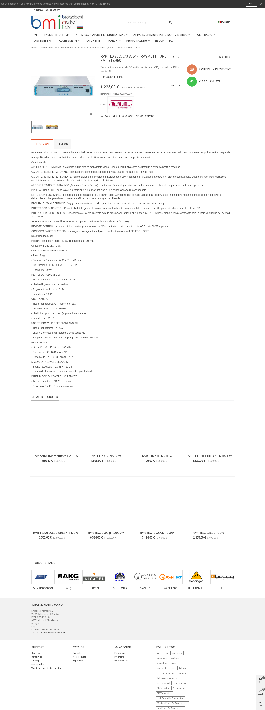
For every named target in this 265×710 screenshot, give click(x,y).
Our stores (36, 653)
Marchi (113, 40)
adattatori (175, 658)
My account (120, 653)
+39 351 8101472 (209, 81)
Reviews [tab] (63, 144)
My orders (119, 657)
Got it (251, 3)
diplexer (182, 668)
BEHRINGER (196, 588)
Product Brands (43, 562)
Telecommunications (167, 678)
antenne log (180, 683)
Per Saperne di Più (111, 76)
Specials (77, 653)
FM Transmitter (164, 693)
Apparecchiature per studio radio (100, 34)
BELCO (222, 588)
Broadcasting (179, 688)
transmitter (177, 653)
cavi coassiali (163, 683)
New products (79, 657)
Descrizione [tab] (42, 144)
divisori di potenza (166, 668)
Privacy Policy (38, 664)
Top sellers (78, 661)
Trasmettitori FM (55, 34)
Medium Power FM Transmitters (172, 703)
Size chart (175, 85)
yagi (159, 653)
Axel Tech (171, 588)
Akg (68, 588)
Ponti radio (203, 34)
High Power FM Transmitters (170, 698)
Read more (104, 3)
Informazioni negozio (47, 605)
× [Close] (261, 3)
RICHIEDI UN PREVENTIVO (215, 69)
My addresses (121, 661)
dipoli (173, 663)
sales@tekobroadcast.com (52, 633)
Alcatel (94, 588)
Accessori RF (68, 40)
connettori (162, 663)
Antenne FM (42, 40)
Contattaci (165, 40)
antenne (183, 673)
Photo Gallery (136, 40)
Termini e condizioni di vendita (46, 668)
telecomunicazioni (166, 673)
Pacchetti (93, 40)
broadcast (162, 658)
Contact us (36, 657)
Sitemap (35, 661)
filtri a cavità (163, 688)
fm (166, 653)
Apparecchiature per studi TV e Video (160, 34)
